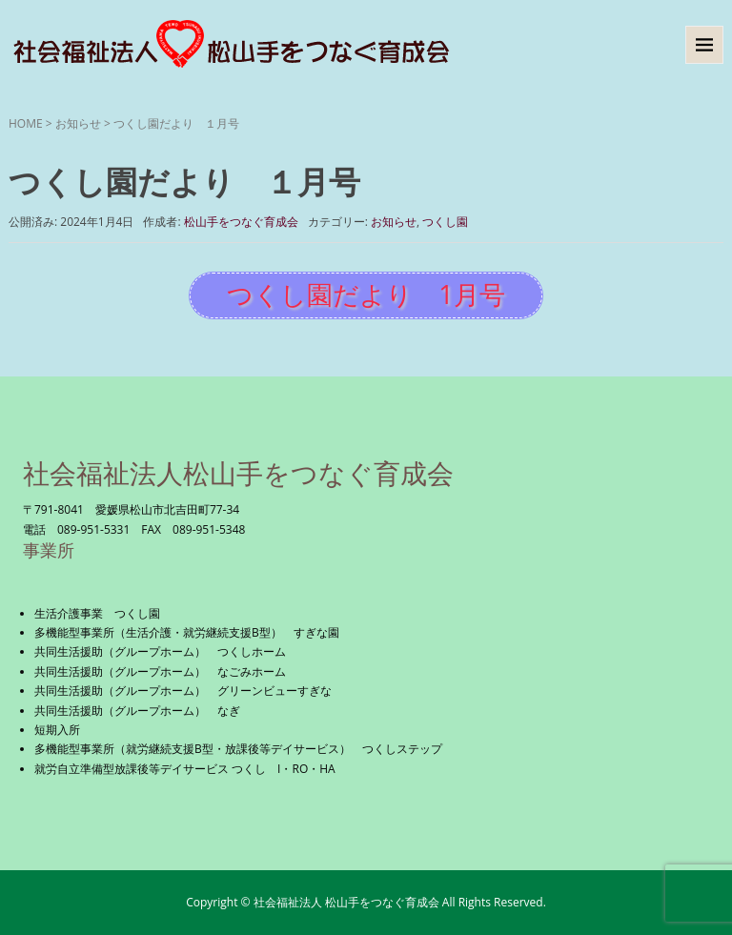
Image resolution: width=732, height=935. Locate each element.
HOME (26, 123)
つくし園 (445, 221)
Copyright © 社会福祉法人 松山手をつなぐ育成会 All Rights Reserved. (366, 902)
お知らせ (78, 123)
